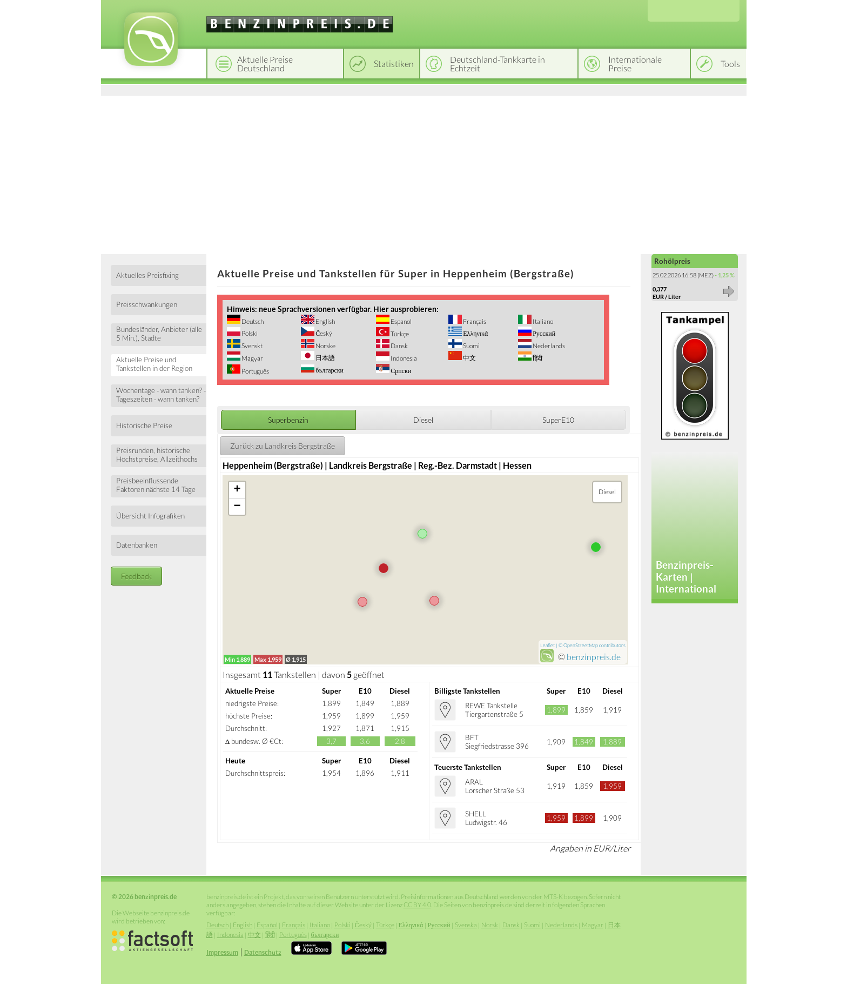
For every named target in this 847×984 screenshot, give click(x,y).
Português (254, 371)
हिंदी (537, 358)
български (329, 370)
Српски (400, 371)
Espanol (400, 321)
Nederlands (548, 346)
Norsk (489, 925)
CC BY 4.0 (417, 905)
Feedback (136, 576)
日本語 (324, 358)
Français (474, 321)
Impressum (222, 952)
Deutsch (252, 321)
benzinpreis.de (594, 656)
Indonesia (403, 358)
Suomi (471, 346)
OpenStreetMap (580, 645)
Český (323, 333)
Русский (543, 333)
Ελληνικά (475, 333)
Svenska (466, 925)
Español (267, 925)
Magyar (251, 358)
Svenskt (251, 346)
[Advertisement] (424, 173)
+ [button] (237, 490)
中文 (469, 358)
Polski (249, 333)
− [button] (237, 506)
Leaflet (547, 645)
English (324, 321)
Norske (324, 346)
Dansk (398, 346)
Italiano (542, 321)
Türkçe (399, 334)
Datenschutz (262, 952)
